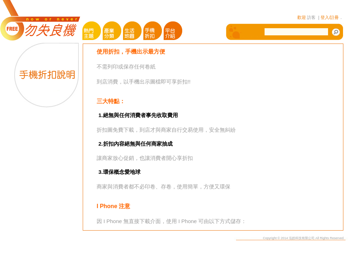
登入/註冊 (330, 17)
